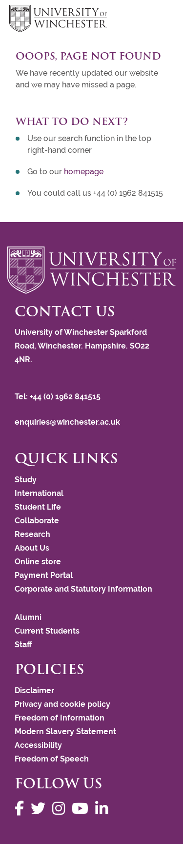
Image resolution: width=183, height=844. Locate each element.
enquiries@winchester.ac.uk (67, 422)
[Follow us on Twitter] (40, 808)
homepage (83, 171)
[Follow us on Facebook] (22, 808)
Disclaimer (34, 690)
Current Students (47, 631)
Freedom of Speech (52, 758)
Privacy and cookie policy (62, 704)
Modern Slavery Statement (65, 731)
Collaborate (37, 520)
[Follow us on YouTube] (82, 808)
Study (26, 479)
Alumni (28, 617)
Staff (23, 644)
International (39, 493)
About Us (32, 548)
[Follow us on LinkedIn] (104, 808)
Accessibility (38, 745)
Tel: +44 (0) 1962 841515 (58, 396)
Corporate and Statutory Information (83, 589)
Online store (38, 561)
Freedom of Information (59, 717)
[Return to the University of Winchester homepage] (91, 270)
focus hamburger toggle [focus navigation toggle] (157, 20)
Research (32, 534)
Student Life (38, 507)
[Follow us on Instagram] (61, 808)
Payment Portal (44, 575)
